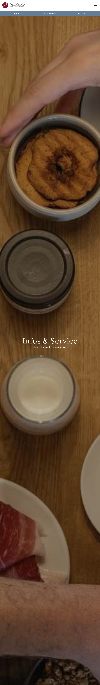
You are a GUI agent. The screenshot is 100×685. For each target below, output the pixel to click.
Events (81, 13)
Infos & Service (59, 347)
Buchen (18, 13)
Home (36, 347)
